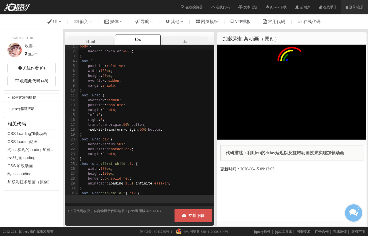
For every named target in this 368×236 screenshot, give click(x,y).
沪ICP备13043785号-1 (156, 232)
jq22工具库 (283, 232)
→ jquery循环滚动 (20, 109)
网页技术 (303, 232)
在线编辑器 (192, 7)
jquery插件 (262, 232)
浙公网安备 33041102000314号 (200, 232)
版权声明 (358, 232)
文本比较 (247, 7)
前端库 (302, 7)
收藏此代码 (31, 81)
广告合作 (322, 232)
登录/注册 (355, 7)
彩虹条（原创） (29, 182)
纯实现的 (31, 149)
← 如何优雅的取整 (21, 98)
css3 (21, 157)
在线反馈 (340, 232)
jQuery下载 (276, 7)
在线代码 (220, 7)
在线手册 (328, 7)
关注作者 (31, 68)
